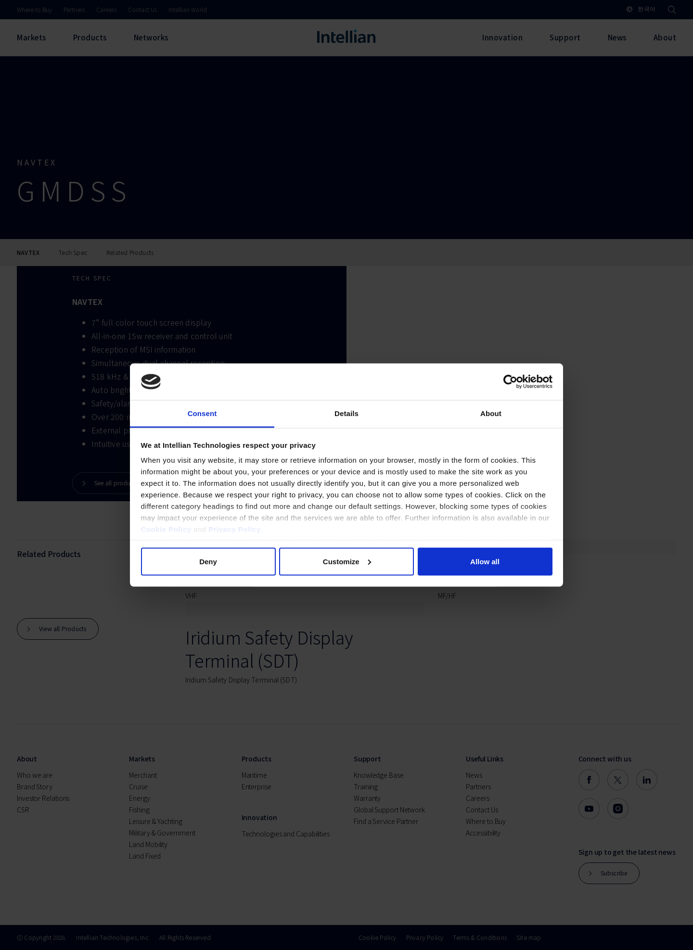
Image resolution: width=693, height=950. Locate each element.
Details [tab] (346, 413)
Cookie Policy (166, 529)
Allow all (485, 561)
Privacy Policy (234, 529)
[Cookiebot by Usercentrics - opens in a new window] (510, 382)
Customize (347, 561)
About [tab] (490, 413)
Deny (208, 561)
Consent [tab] (202, 413)
